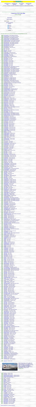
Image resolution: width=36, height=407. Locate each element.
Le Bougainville (6, 395)
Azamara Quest (6, 316)
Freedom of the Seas (7, 81)
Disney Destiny (6, 94)
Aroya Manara (6, 86)
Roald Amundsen (6, 338)
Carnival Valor (6, 158)
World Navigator (6, 399)
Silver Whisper (6, 328)
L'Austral (5, 386)
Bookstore (31, 5)
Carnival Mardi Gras (7, 56)
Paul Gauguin (6, 339)
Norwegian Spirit (6, 230)
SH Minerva (5, 390)
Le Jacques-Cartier (6, 396)
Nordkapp (5, 379)
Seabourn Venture (6, 332)
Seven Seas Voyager (7, 298)
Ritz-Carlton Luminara (7, 293)
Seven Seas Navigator (7, 326)
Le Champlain (6, 392)
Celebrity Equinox (6, 136)
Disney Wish (6, 95)
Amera (5, 308)
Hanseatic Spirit (6, 354)
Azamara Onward (6, 318)
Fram (4, 378)
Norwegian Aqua (6, 78)
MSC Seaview (6, 84)
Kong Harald (5, 384)
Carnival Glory (6, 157)
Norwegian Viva (6, 99)
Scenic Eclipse (6, 341)
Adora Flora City (6, 102)
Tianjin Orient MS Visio (7, 168)
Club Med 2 (5, 356)
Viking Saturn (6, 292)
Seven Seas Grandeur (7, 269)
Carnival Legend (6, 203)
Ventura (5, 137)
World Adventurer (6, 400)
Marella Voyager (6, 225)
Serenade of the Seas (7, 198)
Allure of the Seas (6, 42)
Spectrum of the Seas (7, 68)
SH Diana (5, 377)
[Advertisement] (18, 9)
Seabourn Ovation (6, 305)
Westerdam (5, 215)
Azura (5, 140)
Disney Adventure (6, 47)
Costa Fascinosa (6, 147)
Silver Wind (5, 340)
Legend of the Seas (7, 36)
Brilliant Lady (6, 159)
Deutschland (6, 335)
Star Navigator (6, 231)
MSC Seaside (6, 83)
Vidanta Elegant (6, 351)
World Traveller (6, 401)
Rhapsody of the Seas (7, 219)
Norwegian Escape (6, 74)
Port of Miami (12, 5)
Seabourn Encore (6, 306)
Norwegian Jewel (6, 182)
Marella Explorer (6, 227)
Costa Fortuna (6, 167)
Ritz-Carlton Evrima (7, 330)
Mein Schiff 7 (6, 151)
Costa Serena (6, 142)
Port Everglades (17, 5)
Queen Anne (6, 149)
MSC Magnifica (6, 178)
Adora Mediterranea (7, 209)
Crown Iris (5, 301)
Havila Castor (6, 346)
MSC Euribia (6, 57)
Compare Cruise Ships (27, 5)
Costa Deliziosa (6, 184)
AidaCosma (5, 50)
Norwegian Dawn (6, 189)
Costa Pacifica (6, 141)
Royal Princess (6, 100)
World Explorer (6, 403)
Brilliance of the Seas (7, 200)
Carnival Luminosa (6, 185)
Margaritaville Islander (7, 208)
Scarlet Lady (6, 160)
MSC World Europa (7, 45)
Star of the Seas (6, 35)
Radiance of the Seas (7, 199)
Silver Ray (5, 271)
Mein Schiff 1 (6, 153)
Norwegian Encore (6, 67)
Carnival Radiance (6, 169)
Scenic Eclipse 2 (6, 342)
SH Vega (5, 389)
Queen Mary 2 (6, 87)
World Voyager (6, 402)
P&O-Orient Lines (21, 5)
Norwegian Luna (6, 77)
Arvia (4, 48)
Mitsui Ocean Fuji (6, 311)
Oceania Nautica (6, 321)
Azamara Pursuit (6, 314)
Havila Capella (6, 347)
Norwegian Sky (6, 226)
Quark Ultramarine (6, 358)
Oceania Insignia (6, 320)
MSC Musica (6, 188)
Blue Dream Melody (7, 299)
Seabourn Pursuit (6, 333)
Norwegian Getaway (7, 89)
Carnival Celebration (7, 53)
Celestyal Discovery (7, 300)
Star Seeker (5, 397)
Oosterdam (5, 217)
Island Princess (6, 183)
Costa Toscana (6, 54)
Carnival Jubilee (6, 52)
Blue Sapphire (6, 309)
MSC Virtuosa (6, 59)
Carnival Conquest (6, 156)
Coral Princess (6, 191)
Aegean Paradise (6, 334)
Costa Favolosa (6, 148)
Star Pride (5, 360)
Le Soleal (5, 387)
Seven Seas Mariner (7, 283)
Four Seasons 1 (6, 310)
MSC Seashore (6, 65)
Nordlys (5, 383)
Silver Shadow (6, 327)
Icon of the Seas (6, 37)
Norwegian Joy (6, 73)
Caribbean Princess (7, 150)
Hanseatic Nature (6, 352)
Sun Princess (6, 60)
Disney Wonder (6, 211)
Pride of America (6, 218)
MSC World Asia (6, 46)
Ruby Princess (6, 146)
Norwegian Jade (6, 179)
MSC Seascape (6, 64)
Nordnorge (5, 380)
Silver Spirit (5, 307)
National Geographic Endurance (8, 375)
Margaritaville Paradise (7, 277)
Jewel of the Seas (6, 197)
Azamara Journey (6, 317)
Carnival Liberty (6, 154)
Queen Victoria (6, 201)
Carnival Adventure (6, 164)
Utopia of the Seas (6, 39)
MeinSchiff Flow (6, 75)
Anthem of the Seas (7, 69)
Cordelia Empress (6, 281)
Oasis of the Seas (6, 43)
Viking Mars (5, 291)
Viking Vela (5, 276)
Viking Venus (6, 287)
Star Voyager (6, 223)
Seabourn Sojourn (6, 312)
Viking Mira (5, 273)
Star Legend (5, 374)
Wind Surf (5, 357)
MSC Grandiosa (6, 58)
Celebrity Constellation (7, 195)
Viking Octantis (6, 323)
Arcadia (5, 210)
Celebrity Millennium (7, 192)
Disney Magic (6, 212)
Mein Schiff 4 (6, 176)
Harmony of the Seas (7, 41)
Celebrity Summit (6, 194)
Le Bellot (5, 391)
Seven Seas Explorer (7, 270)
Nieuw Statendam (6, 175)
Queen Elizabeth (6, 196)
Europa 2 (5, 297)
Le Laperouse (6, 393)
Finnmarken (5, 350)
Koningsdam (6, 171)
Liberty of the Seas (6, 80)
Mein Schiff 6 (6, 174)
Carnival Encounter (6, 163)
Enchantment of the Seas (7, 213)
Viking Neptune (6, 286)
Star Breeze (5, 373)
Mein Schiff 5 (6, 172)
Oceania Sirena (6, 319)
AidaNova (5, 51)
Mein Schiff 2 (6, 152)
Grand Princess (6, 165)
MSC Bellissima (6, 62)
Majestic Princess (6, 97)
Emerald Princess (6, 144)
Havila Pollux (6, 348)
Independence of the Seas (8, 82)
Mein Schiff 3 (6, 177)
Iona (4, 49)
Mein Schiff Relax (6, 76)
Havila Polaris (6, 349)
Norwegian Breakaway (7, 88)
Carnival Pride (6, 207)
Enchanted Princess (7, 91)
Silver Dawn (5, 303)
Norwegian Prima (6, 98)
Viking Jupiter (6, 284)
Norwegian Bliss (6, 72)
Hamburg (5, 355)
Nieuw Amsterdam (6, 206)
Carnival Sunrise (6, 170)
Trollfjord (5, 345)
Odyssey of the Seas (7, 66)
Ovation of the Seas (7, 71)
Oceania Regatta (6, 315)
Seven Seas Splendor (7, 268)
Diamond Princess (6, 139)
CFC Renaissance (6, 267)
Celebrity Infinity (6, 193)
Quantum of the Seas (7, 70)
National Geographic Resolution (8, 376)
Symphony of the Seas (7, 40)
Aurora (5, 229)
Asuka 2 (5, 280)
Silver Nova (5, 272)
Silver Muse (5, 302)
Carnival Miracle (6, 204)
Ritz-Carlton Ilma (6, 294)
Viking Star (5, 289)
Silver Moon (5, 304)
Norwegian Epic (6, 79)
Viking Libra (5, 275)
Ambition (5, 282)
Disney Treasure (6, 93)
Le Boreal (5, 385)
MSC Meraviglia (6, 63)
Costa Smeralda (6, 55)
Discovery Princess (6, 92)
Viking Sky (5, 290)
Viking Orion (5, 285)
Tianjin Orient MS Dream (7, 222)
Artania (5, 295)
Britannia (5, 96)
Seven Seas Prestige (7, 228)
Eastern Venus (6, 329)
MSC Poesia (6, 186)
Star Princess (6, 61)
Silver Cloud (5, 343)
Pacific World (6, 224)
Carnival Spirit (6, 202)
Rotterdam (5, 173)
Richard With (5, 382)
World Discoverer (6, 398)
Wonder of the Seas (7, 38)
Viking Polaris (6, 322)
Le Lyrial (5, 388)
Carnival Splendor (6, 143)
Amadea (5, 324)
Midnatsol (5, 344)
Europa (5, 325)
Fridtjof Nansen (6, 337)
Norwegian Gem (6, 181)
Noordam (5, 214)
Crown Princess (6, 145)
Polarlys (5, 381)
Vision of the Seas (6, 220)
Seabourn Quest (6, 313)
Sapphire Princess (6, 138)
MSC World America (7, 44)
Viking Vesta (6, 274)
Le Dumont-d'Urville (6, 394)
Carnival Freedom (6, 155)
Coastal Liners (9, 5)
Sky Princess (6, 90)
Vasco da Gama (6, 266)
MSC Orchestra (6, 187)
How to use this (9, 17)
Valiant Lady (5, 161)
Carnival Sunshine (6, 166)
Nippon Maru (6, 336)
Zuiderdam (5, 216)
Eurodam (5, 205)
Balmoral (5, 296)
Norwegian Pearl (6, 180)
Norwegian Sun (6, 221)
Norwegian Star (6, 190)
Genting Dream (6, 85)
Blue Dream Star (6, 331)
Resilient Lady (6, 162)
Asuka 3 (5, 278)
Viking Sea (5, 288)
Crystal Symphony (6, 279)
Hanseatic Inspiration (7, 353)
